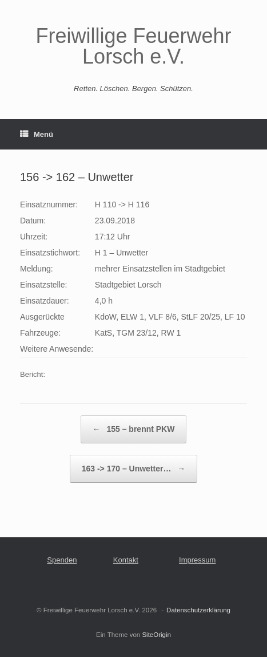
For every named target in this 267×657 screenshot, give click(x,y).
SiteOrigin (156, 634)
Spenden (62, 560)
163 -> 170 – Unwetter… (134, 469)
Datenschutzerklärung (198, 610)
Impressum (197, 560)
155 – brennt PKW (134, 429)
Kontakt (125, 560)
